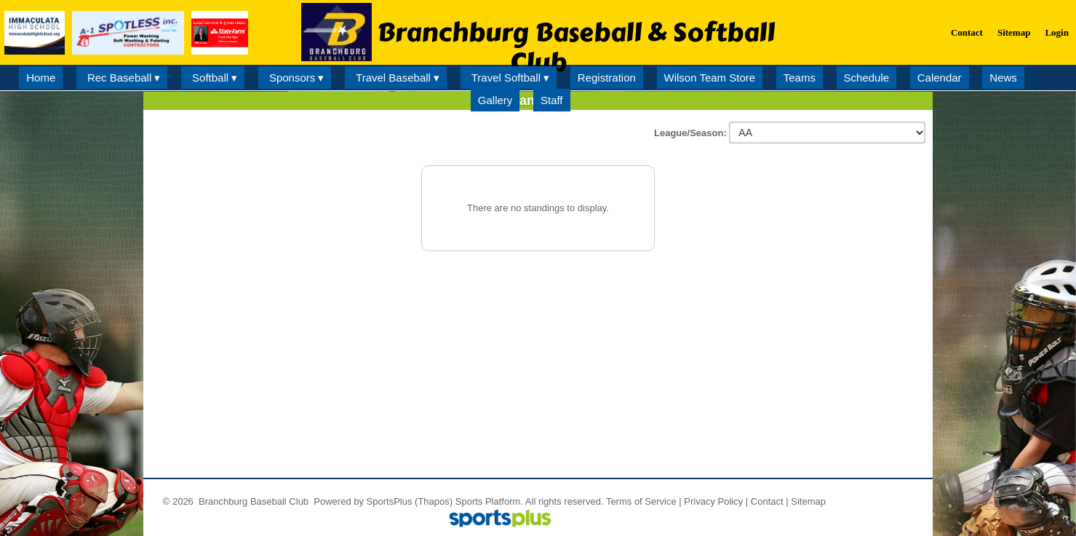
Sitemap (808, 501)
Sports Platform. (489, 501)
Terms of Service (641, 501)
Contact (767, 501)
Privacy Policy (713, 501)
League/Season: (691, 132)
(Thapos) (434, 501)
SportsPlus (390, 501)
